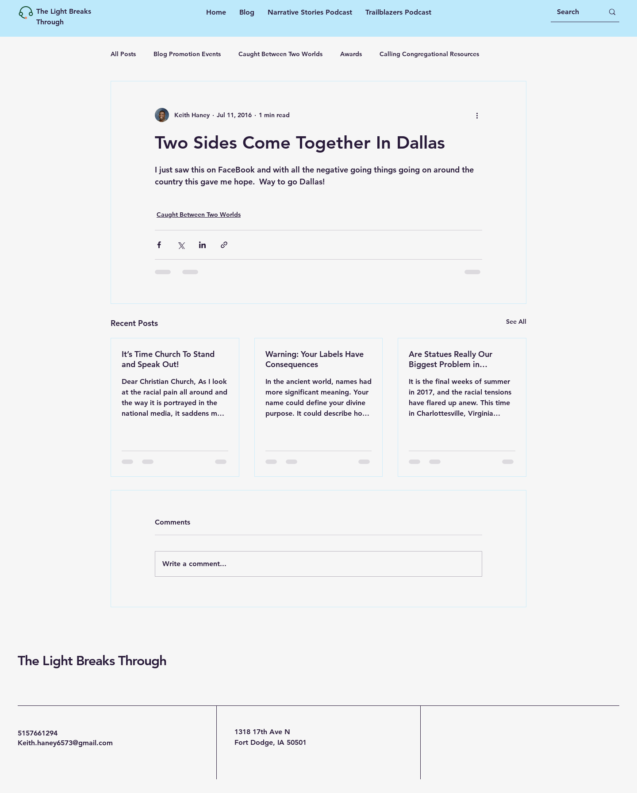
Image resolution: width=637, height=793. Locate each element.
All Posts (123, 54)
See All (516, 322)
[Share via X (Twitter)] (181, 245)
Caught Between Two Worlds (280, 54)
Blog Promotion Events (187, 54)
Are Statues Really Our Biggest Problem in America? (450, 359)
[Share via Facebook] (159, 245)
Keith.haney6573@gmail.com (65, 743)
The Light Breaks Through (92, 661)
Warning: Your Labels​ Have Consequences (314, 359)
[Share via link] (224, 245)
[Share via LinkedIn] (202, 245)
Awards (351, 54)
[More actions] (477, 115)
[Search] (574, 12)
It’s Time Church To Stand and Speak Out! (168, 359)
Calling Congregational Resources (429, 54)
